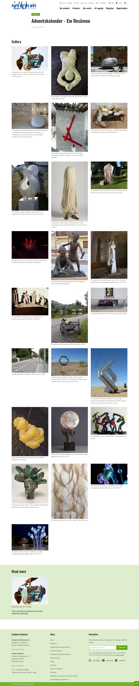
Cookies (53, 672)
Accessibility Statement (59, 679)
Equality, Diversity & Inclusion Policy (64, 676)
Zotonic (31, 684)
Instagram (95, 660)
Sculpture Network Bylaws (60, 654)
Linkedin (120, 660)
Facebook (108, 660)
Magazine (110, 8)
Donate (91, 3)
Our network (65, 8)
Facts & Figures (56, 651)
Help (97, 3)
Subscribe (122, 647)
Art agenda (98, 8)
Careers (53, 665)
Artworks (76, 8)
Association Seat (18, 649)
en (110, 3)
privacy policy (119, 655)
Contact (103, 3)
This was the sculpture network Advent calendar (27, 612)
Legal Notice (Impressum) (60, 647)
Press (52, 661)
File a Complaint (56, 669)
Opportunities (122, 8)
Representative (18, 666)
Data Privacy (55, 658)
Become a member (65, 3)
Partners (53, 643)
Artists (76, 3)
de (113, 3)
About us (84, 3)
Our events (87, 8)
